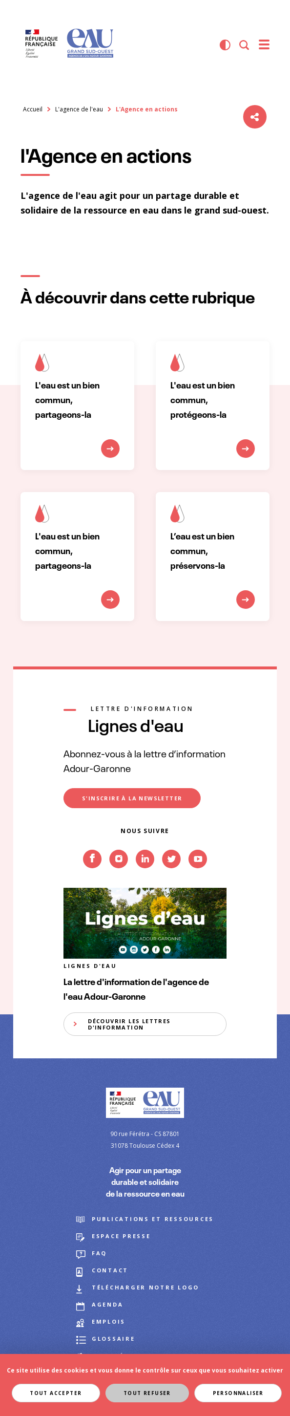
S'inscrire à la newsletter (132, 798)
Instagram (118, 874)
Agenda (107, 1304)
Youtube (197, 874)
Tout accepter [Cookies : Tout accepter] (55, 1393)
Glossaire (113, 1338)
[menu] (264, 45)
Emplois (108, 1321)
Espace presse (121, 1236)
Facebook (92, 874)
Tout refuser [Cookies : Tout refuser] (147, 1393)
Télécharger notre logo (145, 1287)
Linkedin (145, 874)
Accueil (32, 109)
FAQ (99, 1253)
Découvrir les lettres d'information (129, 1024)
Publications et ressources (153, 1219)
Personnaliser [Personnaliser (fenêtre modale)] (238, 1393)
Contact (110, 1270)
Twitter (171, 874)
